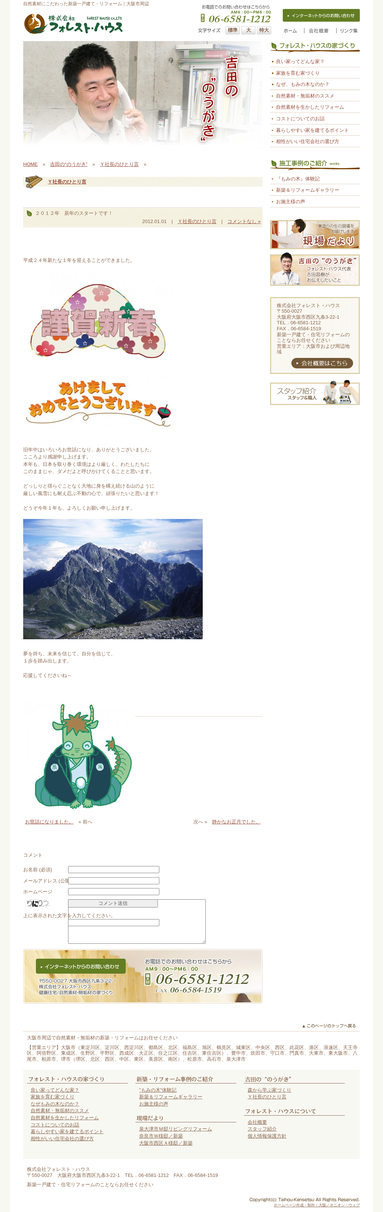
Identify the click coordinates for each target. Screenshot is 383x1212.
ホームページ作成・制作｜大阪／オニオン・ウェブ (317, 1205)
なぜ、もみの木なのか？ (303, 84)
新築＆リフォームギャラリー (307, 190)
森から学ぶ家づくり (269, 1090)
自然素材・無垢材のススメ (305, 96)
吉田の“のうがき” (69, 164)
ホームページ (37, 891)
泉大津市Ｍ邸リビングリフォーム (175, 1129)
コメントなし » (244, 221)
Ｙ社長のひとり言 (119, 164)
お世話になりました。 (49, 822)
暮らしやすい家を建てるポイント (312, 130)
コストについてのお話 (300, 118)
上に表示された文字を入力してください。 (69, 915)
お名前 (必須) (37, 869)
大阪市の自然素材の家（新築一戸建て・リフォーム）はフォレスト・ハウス (73, 24)
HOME (30, 164)
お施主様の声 (290, 201)
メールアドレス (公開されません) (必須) (66, 881)
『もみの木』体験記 (298, 179)
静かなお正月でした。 (236, 822)
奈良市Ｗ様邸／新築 (161, 1136)
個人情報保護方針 (267, 1136)
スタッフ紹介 (262, 1129)
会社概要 (257, 1122)
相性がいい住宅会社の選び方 (307, 141)
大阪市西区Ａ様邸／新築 (166, 1143)
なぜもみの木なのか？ (55, 1104)
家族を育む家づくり (298, 73)
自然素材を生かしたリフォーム (310, 107)
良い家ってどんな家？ (300, 61)
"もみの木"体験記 (158, 1090)
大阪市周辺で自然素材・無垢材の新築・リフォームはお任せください (102, 1038)
